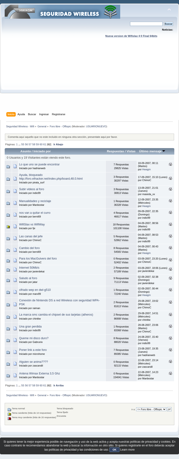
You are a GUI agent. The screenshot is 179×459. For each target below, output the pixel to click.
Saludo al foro (28, 278)
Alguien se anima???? (33, 361)
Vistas (131, 151)
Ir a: (133, 409)
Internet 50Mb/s (29, 267)
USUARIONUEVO (96, 126)
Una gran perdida (30, 326)
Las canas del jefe (31, 236)
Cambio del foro (29, 248)
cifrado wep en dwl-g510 (35, 290)
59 (37, 144)
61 (44, 144)
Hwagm (146, 169)
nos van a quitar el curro (34, 212)
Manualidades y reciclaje (35, 201)
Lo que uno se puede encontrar (39, 164)
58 (33, 144)
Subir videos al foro (31, 189)
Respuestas (115, 151)
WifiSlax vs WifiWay (32, 224)
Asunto (25, 151)
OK (114, 449)
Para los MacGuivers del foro (38, 258)
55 (22, 144)
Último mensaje (152, 151)
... (19, 144)
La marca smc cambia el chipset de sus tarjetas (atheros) (56, 314)
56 (26, 144)
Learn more (127, 449)
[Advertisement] (89, 79)
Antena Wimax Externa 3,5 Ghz (39, 373)
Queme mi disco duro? (33, 338)
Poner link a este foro (33, 350)
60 (41, 144)
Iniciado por (42, 151)
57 (30, 144)
